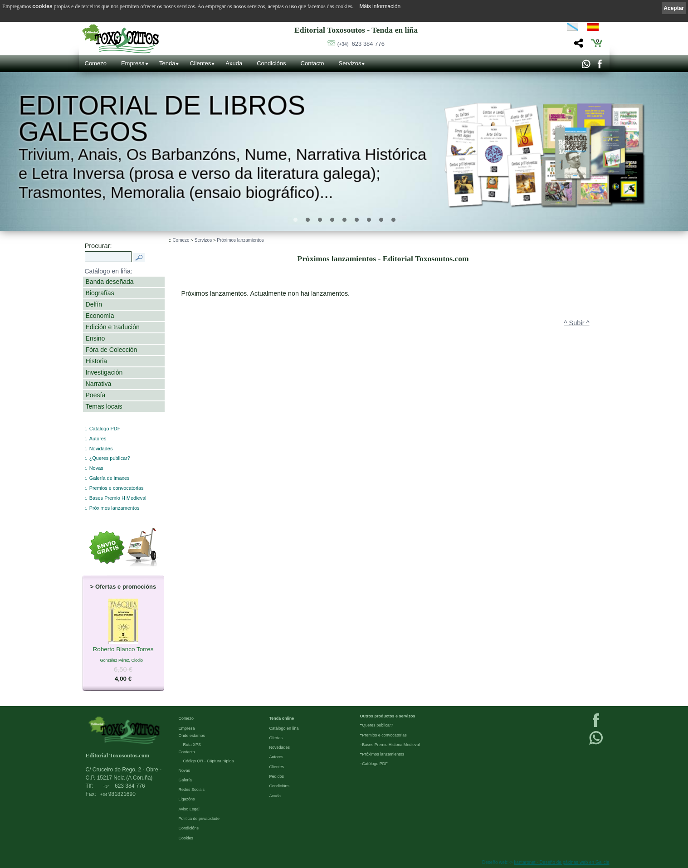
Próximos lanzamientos (240, 240)
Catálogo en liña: (108, 271)
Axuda (233, 63)
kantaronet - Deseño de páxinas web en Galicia (561, 862)
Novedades (279, 747)
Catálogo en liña (284, 728)
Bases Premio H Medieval (117, 498)
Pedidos (276, 776)
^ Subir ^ (577, 323)
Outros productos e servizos (387, 716)
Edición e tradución (113, 327)
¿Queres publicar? (109, 458)
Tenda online (281, 718)
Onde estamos (192, 735)
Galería (185, 780)
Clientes (200, 63)
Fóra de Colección (111, 349)
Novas (96, 468)
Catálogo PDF (105, 428)
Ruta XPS (192, 744)
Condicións (271, 63)
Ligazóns (187, 799)
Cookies (186, 838)
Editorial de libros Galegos (162, 119)
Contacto (312, 63)
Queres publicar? (377, 725)
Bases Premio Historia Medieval (391, 744)
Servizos (350, 63)
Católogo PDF (375, 763)
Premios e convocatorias (116, 488)
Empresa (133, 63)
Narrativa (99, 383)
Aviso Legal (189, 809)
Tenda (167, 63)
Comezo (96, 63)
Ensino (95, 338)
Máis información (379, 6)
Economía (100, 315)
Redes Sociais (192, 789)
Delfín (94, 304)
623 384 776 (361, 43)
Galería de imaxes (109, 478)
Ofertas (276, 738)
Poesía (96, 395)
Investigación (104, 372)
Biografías (100, 293)
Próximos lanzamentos (114, 508)
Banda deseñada (110, 281)
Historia (96, 361)
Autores (98, 438)
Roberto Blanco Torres (123, 650)
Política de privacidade (199, 818)
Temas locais (104, 406)
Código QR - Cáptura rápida (208, 761)
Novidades (101, 448)
